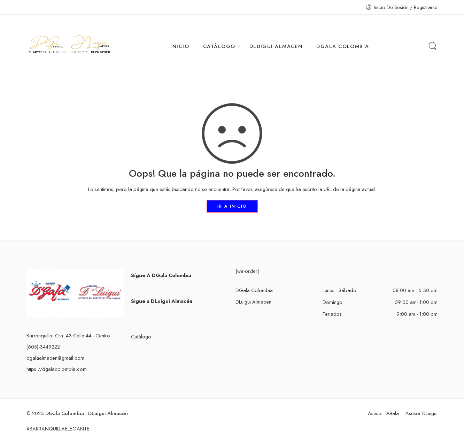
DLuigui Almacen (253, 301)
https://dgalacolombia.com (56, 369)
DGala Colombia (254, 290)
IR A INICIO (232, 206)
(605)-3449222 (43, 346)
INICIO (179, 46)
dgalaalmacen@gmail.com (55, 357)
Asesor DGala (383, 413)
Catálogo (141, 336)
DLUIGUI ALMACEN (276, 46)
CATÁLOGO (219, 46)
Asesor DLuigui (421, 413)
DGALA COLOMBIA (342, 46)
